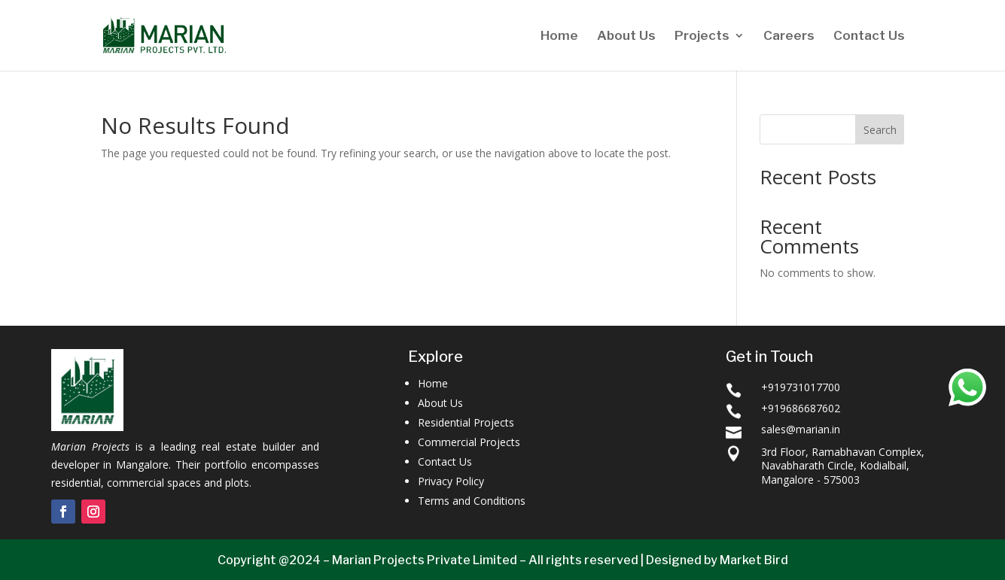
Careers (789, 36)
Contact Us (869, 36)
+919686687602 (800, 408)
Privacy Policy (451, 481)
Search (880, 130)
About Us (626, 36)
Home (559, 36)
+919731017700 (800, 387)
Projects (702, 36)
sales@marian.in (800, 429)
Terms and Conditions (471, 500)
